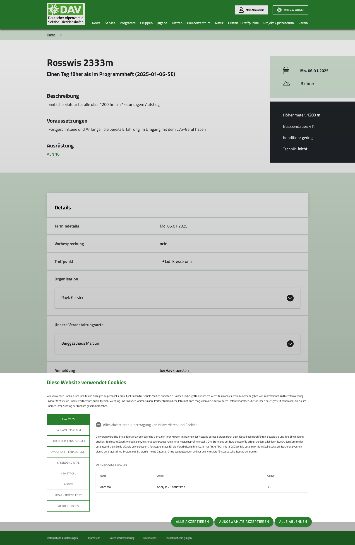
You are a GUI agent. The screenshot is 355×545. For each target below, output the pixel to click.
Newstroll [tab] (68, 473)
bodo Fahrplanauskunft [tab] (68, 441)
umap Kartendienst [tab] (68, 495)
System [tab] (68, 484)
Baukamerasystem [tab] (68, 430)
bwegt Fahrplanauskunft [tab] (68, 452)
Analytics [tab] (68, 419)
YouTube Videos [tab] (68, 506)
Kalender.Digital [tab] (68, 462)
